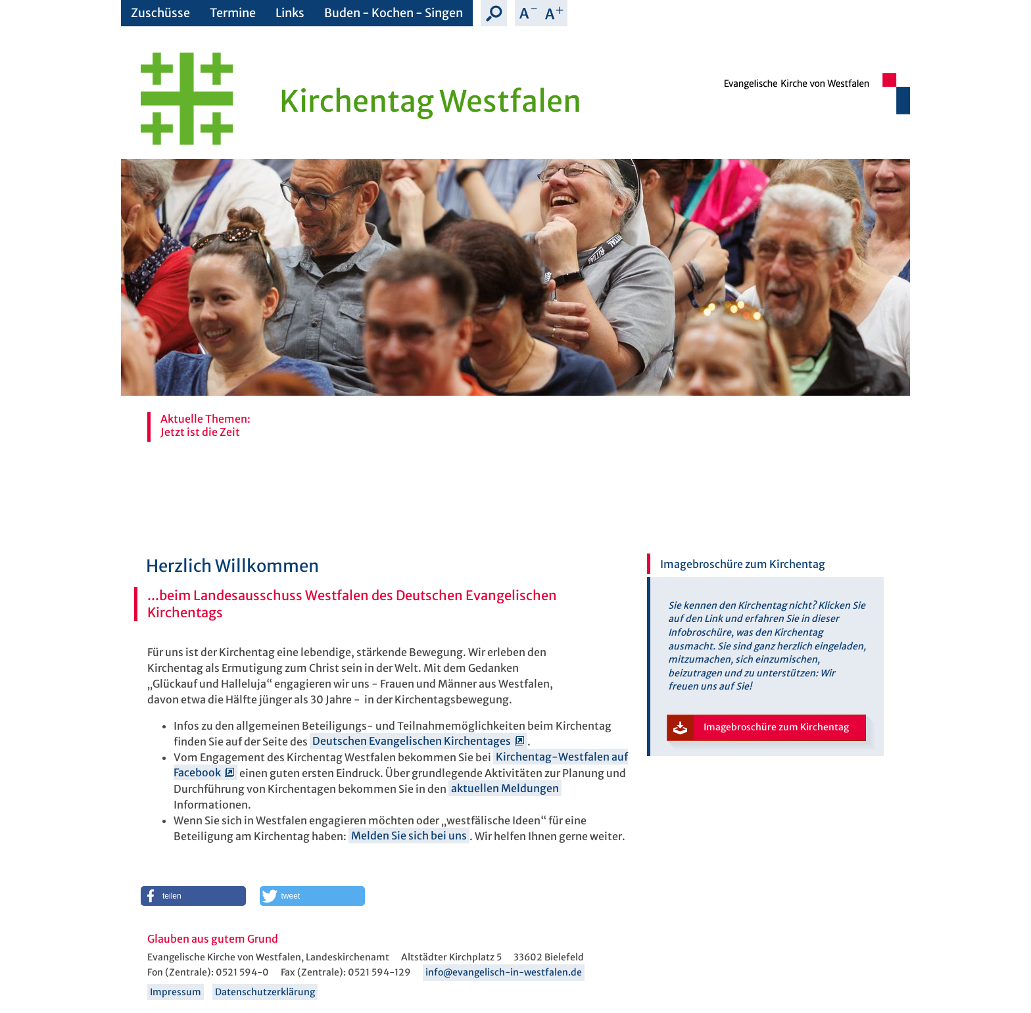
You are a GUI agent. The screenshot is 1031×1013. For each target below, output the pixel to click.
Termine (233, 12)
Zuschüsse (160, 12)
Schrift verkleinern (528, 13)
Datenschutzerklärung (265, 992)
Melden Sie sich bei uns (409, 836)
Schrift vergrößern (554, 13)
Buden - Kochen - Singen (393, 12)
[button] (193, 896)
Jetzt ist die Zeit (200, 431)
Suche (494, 13)
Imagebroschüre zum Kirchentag (758, 728)
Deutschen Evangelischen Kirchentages (411, 741)
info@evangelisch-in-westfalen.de (503, 972)
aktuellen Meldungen (505, 788)
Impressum (175, 992)
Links (290, 12)
